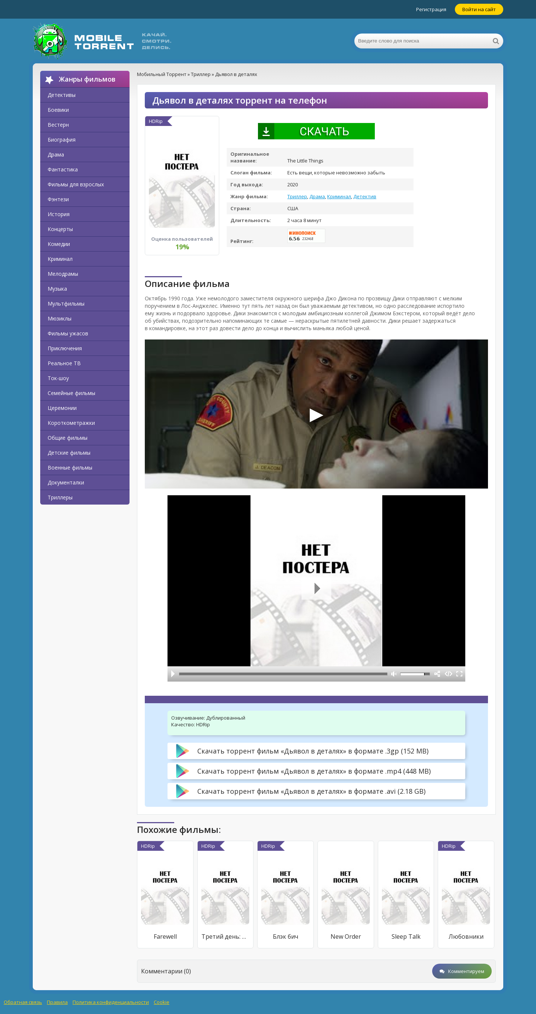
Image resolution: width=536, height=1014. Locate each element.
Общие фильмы (67, 437)
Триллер (297, 196)
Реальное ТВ (64, 363)
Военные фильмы (70, 467)
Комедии (59, 243)
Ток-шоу (58, 378)
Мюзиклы (59, 318)
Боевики (58, 109)
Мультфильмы (66, 303)
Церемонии (62, 407)
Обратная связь (23, 1002)
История (59, 214)
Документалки (66, 482)
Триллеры (60, 497)
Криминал (60, 258)
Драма (56, 154)
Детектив (364, 196)
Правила (57, 1002)
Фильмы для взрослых (76, 184)
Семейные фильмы (71, 393)
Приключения (65, 348)
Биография (62, 139)
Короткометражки (71, 422)
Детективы (62, 94)
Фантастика (63, 169)
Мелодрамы (63, 273)
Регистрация (431, 9)
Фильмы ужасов (68, 333)
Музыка (57, 288)
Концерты (60, 229)
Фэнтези (58, 199)
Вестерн (58, 124)
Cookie (161, 1002)
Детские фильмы (69, 452)
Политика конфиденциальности (111, 1002)
